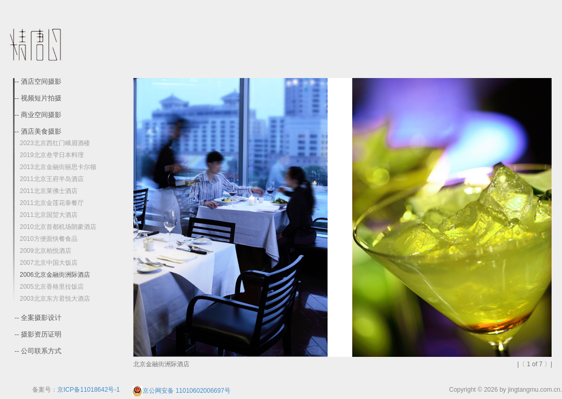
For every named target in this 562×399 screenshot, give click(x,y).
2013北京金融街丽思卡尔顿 (58, 167)
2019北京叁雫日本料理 (52, 155)
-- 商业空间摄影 (38, 115)
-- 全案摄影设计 (38, 317)
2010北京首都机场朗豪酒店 (58, 226)
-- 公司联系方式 (38, 351)
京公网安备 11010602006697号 (181, 390)
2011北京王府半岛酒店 (52, 179)
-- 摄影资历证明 (38, 334)
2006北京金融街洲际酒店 (55, 274)
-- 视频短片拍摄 (38, 98)
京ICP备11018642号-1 (88, 389)
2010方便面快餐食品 (49, 238)
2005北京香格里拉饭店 (52, 286)
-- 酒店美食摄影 (38, 131)
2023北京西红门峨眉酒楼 (55, 143)
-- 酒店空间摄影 (38, 81)
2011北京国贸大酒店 (49, 214)
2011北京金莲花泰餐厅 (52, 203)
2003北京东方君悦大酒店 (55, 298)
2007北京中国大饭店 (49, 262)
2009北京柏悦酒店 (45, 250)
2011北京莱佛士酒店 (49, 191)
